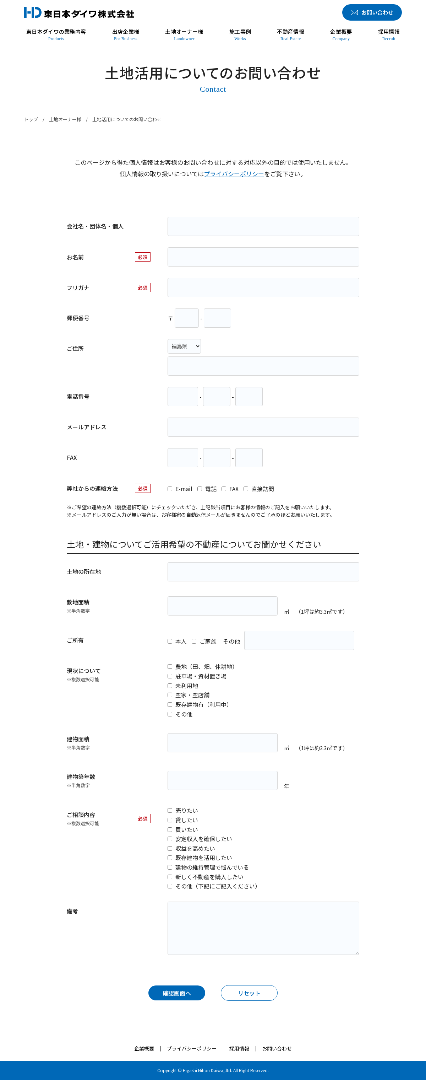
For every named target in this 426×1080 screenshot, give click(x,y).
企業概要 (341, 35)
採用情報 (389, 35)
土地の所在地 (84, 571)
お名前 (75, 257)
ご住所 (75, 348)
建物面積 (78, 743)
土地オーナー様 (184, 35)
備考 (72, 911)
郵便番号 (78, 317)
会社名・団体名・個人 (95, 226)
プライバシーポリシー (234, 173)
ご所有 (75, 640)
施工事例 (240, 35)
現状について (84, 674)
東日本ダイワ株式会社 (79, 12)
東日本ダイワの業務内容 (56, 35)
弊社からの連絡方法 (92, 488)
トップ (31, 119)
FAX (72, 457)
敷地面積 (78, 606)
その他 (231, 641)
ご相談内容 (83, 818)
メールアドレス (86, 427)
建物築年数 (81, 780)
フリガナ (78, 287)
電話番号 (78, 396)
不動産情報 (290, 35)
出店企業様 (126, 35)
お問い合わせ (277, 1048)
